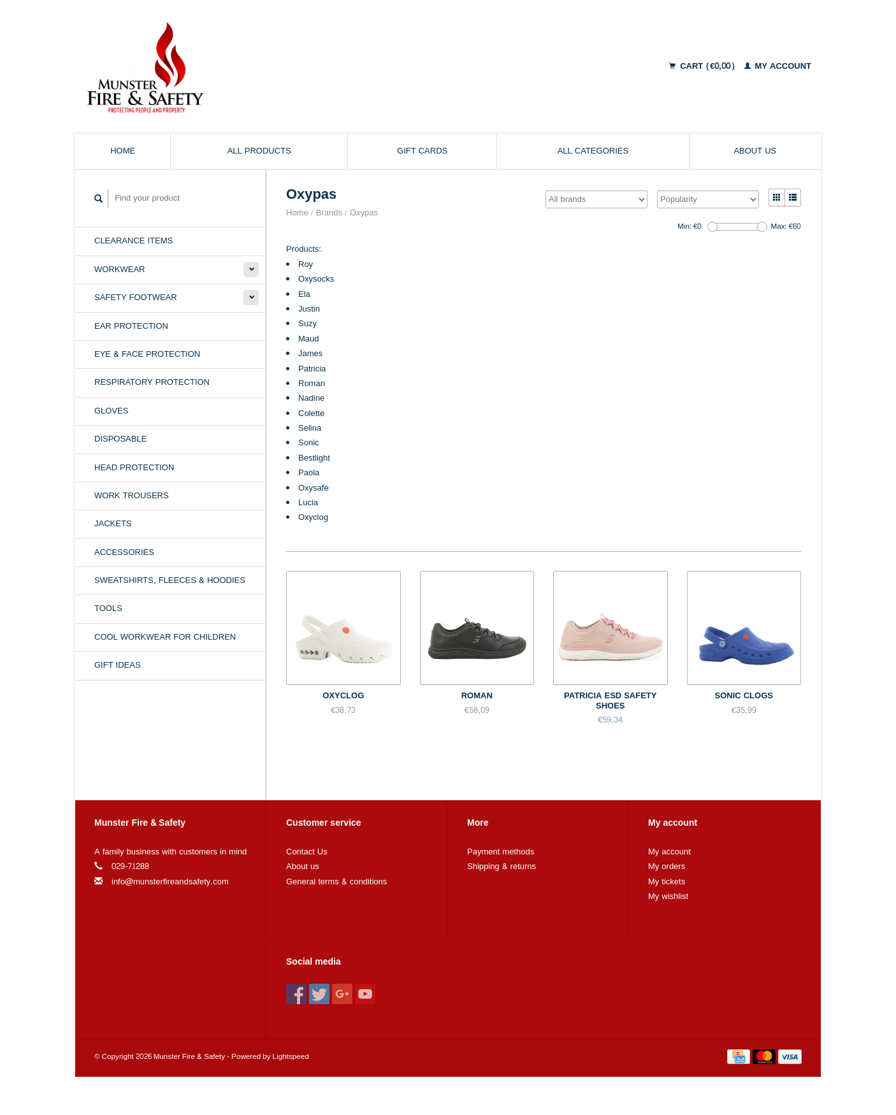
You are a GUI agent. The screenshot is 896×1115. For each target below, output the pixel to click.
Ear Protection (131, 326)
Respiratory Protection (152, 382)
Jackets (113, 523)
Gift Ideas (117, 665)
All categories (593, 151)
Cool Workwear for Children (165, 637)
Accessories (124, 552)
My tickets (666, 881)
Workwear (119, 269)
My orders (666, 866)
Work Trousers (131, 495)
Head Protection (134, 467)
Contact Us (307, 852)
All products (259, 151)
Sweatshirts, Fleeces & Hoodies (169, 580)
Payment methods (500, 852)
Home (122, 151)
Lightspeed (291, 1056)
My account (778, 66)
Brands (329, 212)
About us (754, 151)
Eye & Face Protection (147, 354)
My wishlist (668, 896)
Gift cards (422, 151)
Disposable (120, 439)
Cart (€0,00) (703, 66)
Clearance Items (133, 240)
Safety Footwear (135, 297)
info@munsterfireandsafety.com (170, 881)
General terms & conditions (336, 881)
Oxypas (364, 212)
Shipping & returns (501, 866)
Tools (108, 608)
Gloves (111, 411)
